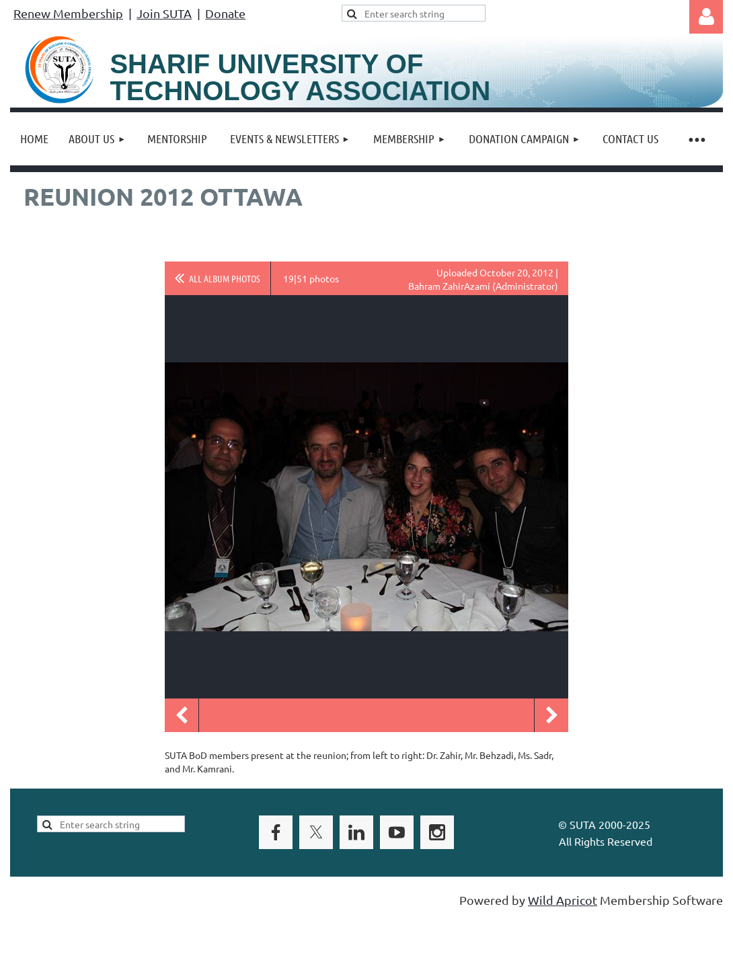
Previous (181, 715)
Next (551, 715)
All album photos (224, 278)
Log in (706, 17)
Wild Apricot (562, 900)
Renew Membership (68, 13)
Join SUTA (164, 13)
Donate (225, 13)
